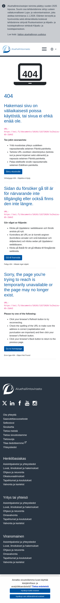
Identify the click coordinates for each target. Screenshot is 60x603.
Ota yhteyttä (9, 414)
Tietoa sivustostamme (15, 435)
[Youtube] (28, 403)
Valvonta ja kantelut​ (13, 484)
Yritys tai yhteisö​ (15, 497)
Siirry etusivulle (13, 171)
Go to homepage (14, 349)
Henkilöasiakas (14, 458)
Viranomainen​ (13, 536)
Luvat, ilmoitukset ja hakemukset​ (20, 468)
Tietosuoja (8, 439)
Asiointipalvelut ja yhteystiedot (19, 464)
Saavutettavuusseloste (15, 419)
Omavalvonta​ (10, 554)
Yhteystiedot (10, 447)
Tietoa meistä (10, 431)
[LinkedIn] (13, 403)
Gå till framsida (13, 257)
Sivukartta (8, 427)
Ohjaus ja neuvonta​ (13, 472)
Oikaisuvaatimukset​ (13, 476)
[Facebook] (20, 403)
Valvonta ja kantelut (13, 523)
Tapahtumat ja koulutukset (17, 480)
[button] (44, 49)
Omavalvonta (10, 515)
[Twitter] (5, 403)
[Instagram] (35, 403)
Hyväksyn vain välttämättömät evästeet (30, 596)
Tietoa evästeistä (40, 586)
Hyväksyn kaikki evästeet (30, 591)
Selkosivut (8, 422)
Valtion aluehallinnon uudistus (31, 34)
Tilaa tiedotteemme (13, 443)
